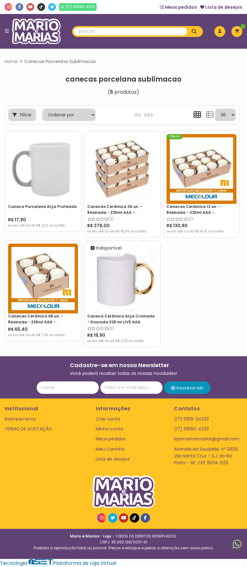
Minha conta (109, 429)
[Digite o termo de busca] (130, 31)
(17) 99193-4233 (191, 429)
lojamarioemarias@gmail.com (207, 439)
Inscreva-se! (187, 388)
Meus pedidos (178, 7)
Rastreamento (20, 419)
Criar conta (108, 419)
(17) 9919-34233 (191, 419)
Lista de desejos (221, 7)
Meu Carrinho (110, 449)
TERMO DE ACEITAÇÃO (28, 429)
